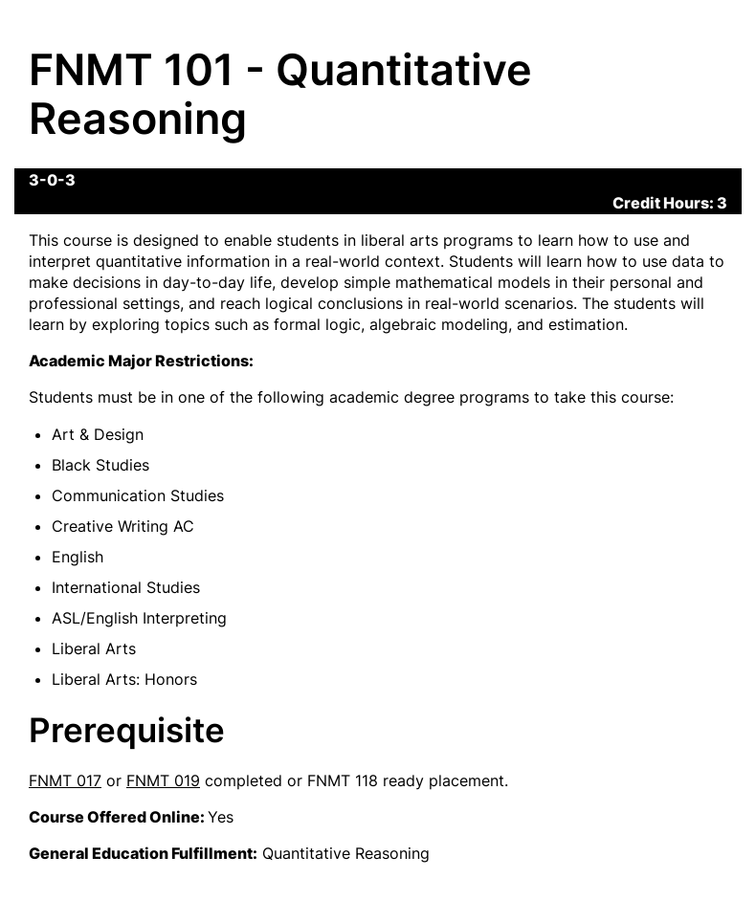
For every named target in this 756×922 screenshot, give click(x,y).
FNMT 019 (163, 780)
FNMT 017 (65, 780)
